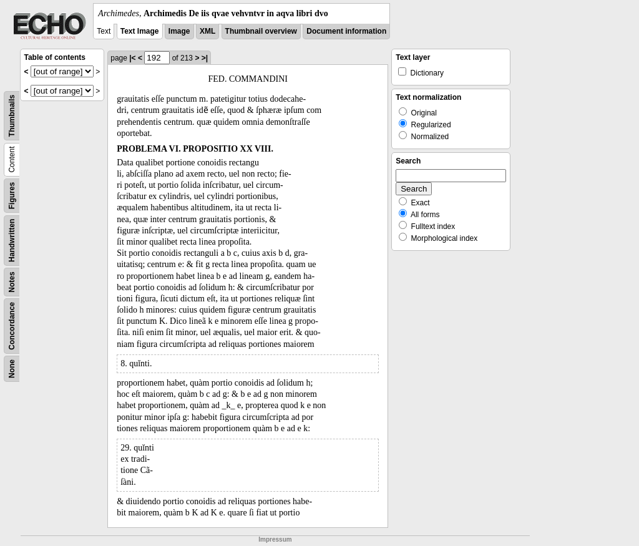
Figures (11, 195)
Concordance (11, 326)
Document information (346, 31)
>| (205, 58)
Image (179, 31)
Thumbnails (11, 116)
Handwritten (11, 240)
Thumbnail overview (261, 31)
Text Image (139, 31)
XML (207, 31)
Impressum (274, 539)
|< (132, 58)
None (11, 368)
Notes (11, 281)
